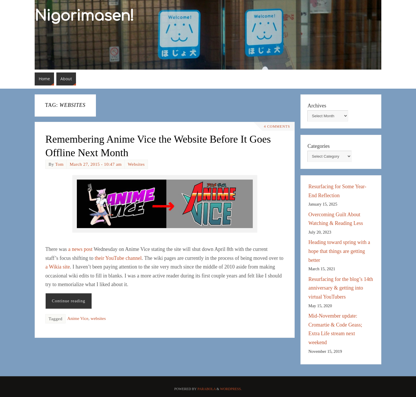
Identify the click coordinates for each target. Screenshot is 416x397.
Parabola (207, 389)
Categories (318, 146)
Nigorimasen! (84, 16)
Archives (316, 106)
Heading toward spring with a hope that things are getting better (339, 251)
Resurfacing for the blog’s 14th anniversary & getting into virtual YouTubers (340, 288)
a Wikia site (57, 267)
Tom (59, 164)
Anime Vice (77, 318)
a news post (80, 249)
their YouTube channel (118, 258)
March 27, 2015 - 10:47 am (96, 164)
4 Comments (277, 126)
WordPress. (231, 389)
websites (98, 318)
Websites (136, 164)
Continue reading (69, 301)
